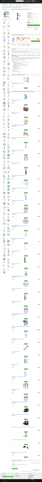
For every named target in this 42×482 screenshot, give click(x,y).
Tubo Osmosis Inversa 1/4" (15, 112)
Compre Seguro (17, 475)
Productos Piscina (31, 4)
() (14, 113)
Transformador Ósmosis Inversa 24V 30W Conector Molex (19, 452)
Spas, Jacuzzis (11, 4)
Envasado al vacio (11, 5)
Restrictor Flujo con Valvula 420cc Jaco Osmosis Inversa (19, 439)
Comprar (33, 25)
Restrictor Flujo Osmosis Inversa (16, 351)
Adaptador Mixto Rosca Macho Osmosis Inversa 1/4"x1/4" (19, 137)
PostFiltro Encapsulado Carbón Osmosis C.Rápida (18, 238)
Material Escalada (18, 5)
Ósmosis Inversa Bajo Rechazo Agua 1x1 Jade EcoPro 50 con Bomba (20, 326)
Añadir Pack (36, 41)
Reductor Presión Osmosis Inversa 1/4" (17, 301)
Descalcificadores (17, 4)
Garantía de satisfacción (18, 476)
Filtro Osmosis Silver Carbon (15, 263)
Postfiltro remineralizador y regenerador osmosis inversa (19, 175)
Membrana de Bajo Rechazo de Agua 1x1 (14, 43)
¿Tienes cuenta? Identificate (8, 476)
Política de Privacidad (30, 476)
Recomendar (36, 27)
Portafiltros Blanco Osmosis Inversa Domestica (18, 200)
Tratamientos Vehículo (26, 5)
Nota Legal (29, 478)
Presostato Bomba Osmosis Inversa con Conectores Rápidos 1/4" (20, 414)
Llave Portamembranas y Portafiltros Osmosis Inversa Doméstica (28, 44)
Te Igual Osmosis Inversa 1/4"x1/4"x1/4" (17, 288)
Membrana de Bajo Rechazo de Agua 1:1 (27, 471)
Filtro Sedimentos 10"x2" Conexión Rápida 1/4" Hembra (19, 376)
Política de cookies (30, 477)
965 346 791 (28, 1)
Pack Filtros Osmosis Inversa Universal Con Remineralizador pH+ (20, 225)
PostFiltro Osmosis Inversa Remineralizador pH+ (18, 150)
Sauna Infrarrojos (5, 4)
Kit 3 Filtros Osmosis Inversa (15, 389)
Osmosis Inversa (24, 4)
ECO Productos (5, 5)
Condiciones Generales (30, 475)
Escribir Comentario (14, 468)
